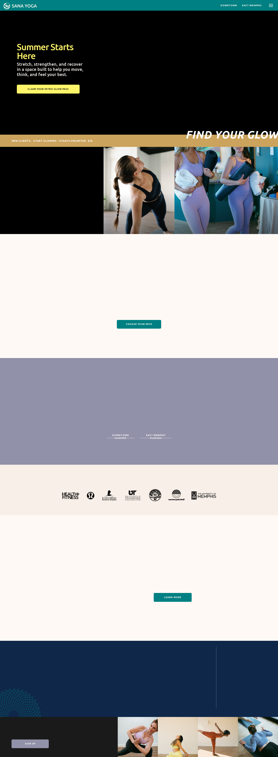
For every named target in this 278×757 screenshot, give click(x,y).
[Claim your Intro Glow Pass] (48, 89)
